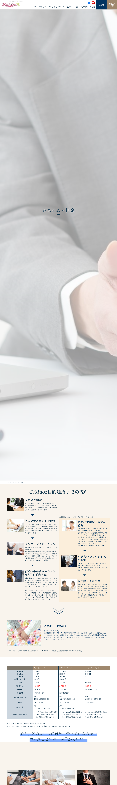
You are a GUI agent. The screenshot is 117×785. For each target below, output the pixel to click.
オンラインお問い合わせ (101, 4)
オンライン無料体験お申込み (112, 5)
